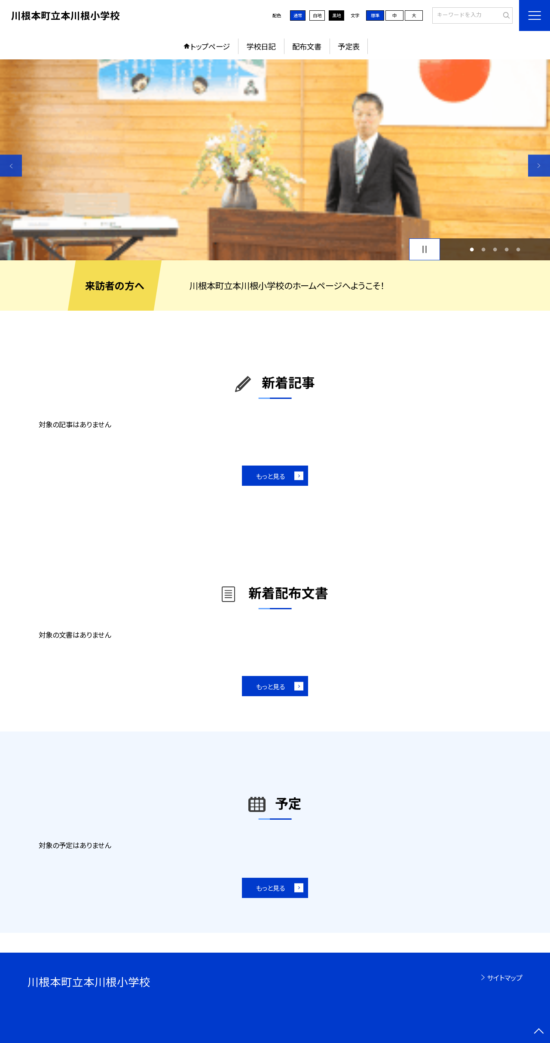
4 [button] (507, 249)
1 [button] (472, 249)
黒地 (336, 15)
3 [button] (495, 249)
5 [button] (518, 249)
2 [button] (483, 249)
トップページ (210, 46)
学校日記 (260, 46)
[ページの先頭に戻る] (539, 1032)
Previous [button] (11, 165)
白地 (317, 15)
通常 (297, 15)
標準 (375, 15)
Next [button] (539, 165)
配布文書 (306, 46)
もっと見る (270, 476)
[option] (275, 159)
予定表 (349, 46)
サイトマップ (504, 977)
